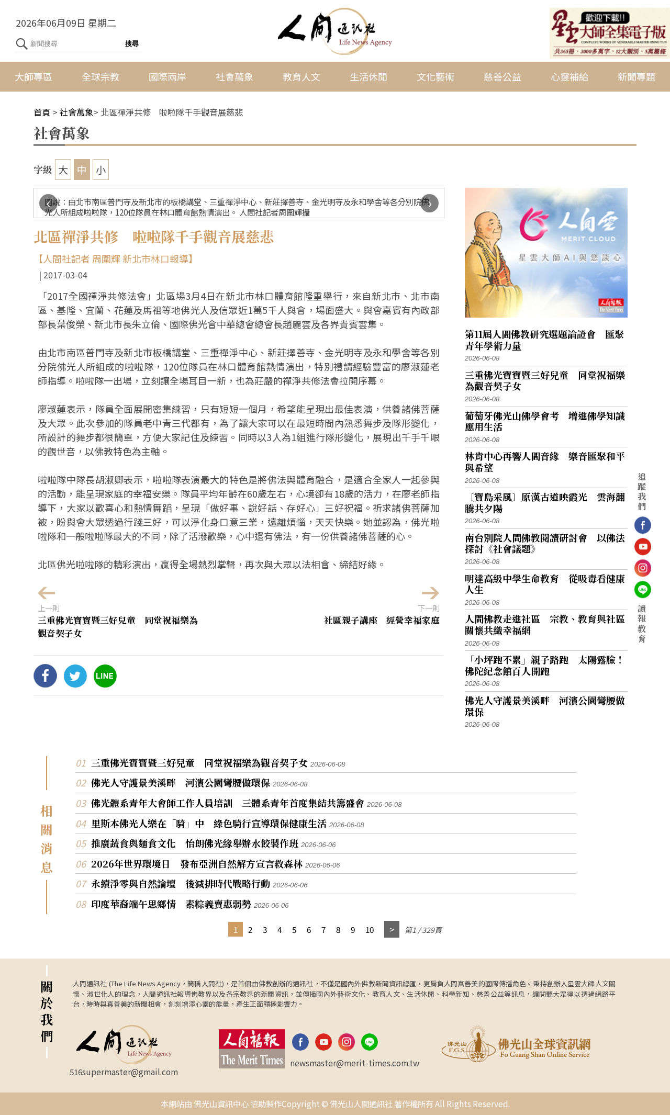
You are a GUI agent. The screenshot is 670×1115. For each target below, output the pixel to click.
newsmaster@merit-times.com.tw (354, 1062)
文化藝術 (435, 76)
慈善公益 (502, 76)
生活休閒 (368, 76)
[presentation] (48, 203)
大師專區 (33, 76)
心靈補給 (569, 76)
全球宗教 (100, 76)
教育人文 (301, 76)
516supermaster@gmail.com (124, 1071)
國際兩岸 (167, 76)
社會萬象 (234, 76)
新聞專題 (636, 76)
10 (369, 929)
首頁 (42, 112)
